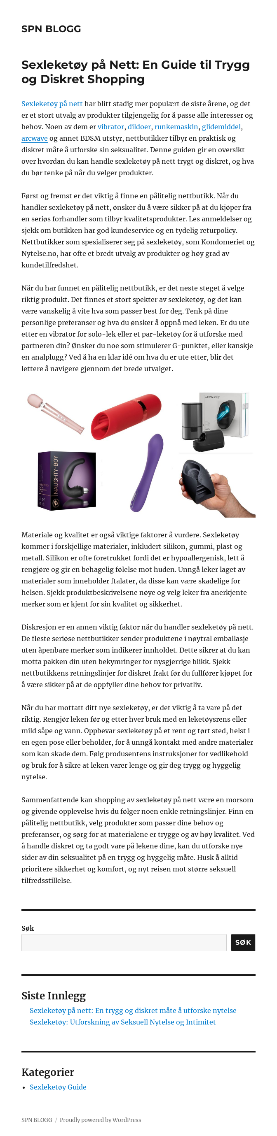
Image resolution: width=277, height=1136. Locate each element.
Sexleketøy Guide (58, 1087)
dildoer (139, 127)
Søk (27, 928)
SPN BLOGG (51, 29)
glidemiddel (221, 127)
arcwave (34, 138)
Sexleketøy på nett (52, 104)
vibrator (111, 127)
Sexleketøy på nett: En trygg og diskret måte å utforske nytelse (133, 1010)
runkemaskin (176, 127)
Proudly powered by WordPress (100, 1120)
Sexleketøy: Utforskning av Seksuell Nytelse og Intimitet (123, 1022)
